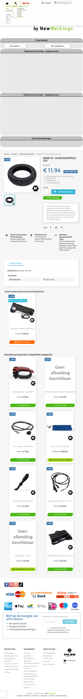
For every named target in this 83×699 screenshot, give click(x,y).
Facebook (6, 585)
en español (43, 696)
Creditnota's (47, 659)
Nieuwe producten (11, 656)
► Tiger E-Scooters (11, 664)
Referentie (12, 271)
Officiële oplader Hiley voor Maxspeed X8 (60, 392)
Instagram (16, 585)
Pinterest (61, 227)
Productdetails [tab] (15, 263)
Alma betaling (29, 682)
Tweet (56, 227)
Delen (50, 227)
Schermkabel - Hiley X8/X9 (23, 446)
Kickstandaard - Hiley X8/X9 (23, 501)
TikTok (21, 585)
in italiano (51, 696)
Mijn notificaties (49, 664)
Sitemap (27, 687)
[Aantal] (45, 191)
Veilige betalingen (30, 671)
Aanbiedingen (9, 653)
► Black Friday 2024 (11, 669)
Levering (27, 653)
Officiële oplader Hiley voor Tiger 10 (60, 556)
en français (35, 696)
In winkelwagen (63, 191)
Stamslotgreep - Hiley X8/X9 (23, 392)
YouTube (11, 585)
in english (19, 696)
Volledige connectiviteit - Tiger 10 (60, 501)
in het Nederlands (61, 696)
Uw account (49, 649)
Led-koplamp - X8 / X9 (23, 556)
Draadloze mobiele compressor (22, 329)
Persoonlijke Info (49, 653)
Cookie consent (29, 679)
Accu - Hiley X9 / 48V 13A (60, 446)
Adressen (46, 661)
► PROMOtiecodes (11, 666)
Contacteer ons (30, 685)
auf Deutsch (27, 696)
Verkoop (7, 672)
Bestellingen (47, 656)
